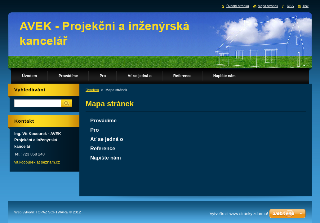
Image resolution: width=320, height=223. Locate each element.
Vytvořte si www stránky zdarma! (239, 213)
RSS (290, 6)
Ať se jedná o (106, 139)
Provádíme (103, 121)
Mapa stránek (268, 6)
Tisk (305, 6)
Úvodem (92, 90)
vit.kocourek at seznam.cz (37, 162)
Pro (94, 130)
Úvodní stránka (237, 6)
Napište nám (105, 158)
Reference (102, 148)
